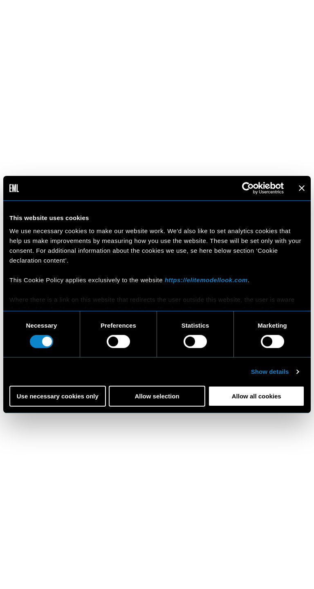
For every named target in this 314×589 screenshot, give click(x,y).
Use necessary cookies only (58, 396)
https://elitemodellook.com (206, 279)
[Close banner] (302, 188)
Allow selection (157, 396)
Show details (270, 371)
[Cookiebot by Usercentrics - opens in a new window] (248, 188)
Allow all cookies (256, 396)
